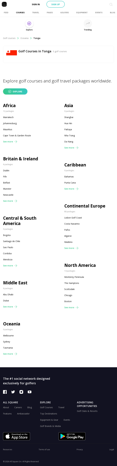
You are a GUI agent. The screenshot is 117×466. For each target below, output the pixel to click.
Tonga (36, 38)
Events (67, 419)
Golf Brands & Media (50, 426)
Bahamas (69, 176)
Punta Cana (70, 182)
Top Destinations (48, 413)
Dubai (6, 300)
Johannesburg (10, 123)
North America (80, 265)
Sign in (36, 4)
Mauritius (7, 129)
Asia (68, 105)
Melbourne (8, 335)
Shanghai (68, 117)
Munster (7, 188)
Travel (61, 407)
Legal (111, 449)
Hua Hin (68, 123)
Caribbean (75, 165)
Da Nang (68, 141)
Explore (15, 91)
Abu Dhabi (8, 294)
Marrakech (8, 117)
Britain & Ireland (20, 158)
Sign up (55, 4)
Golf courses (11, 38)
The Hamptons (71, 283)
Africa (9, 105)
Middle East (15, 282)
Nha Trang (69, 135)
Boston (68, 301)
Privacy (80, 449)
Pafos (67, 229)
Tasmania (8, 347)
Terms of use (44, 449)
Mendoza (7, 259)
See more (10, 141)
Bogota (7, 235)
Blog (29, 407)
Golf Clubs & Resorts (87, 411)
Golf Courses (46, 407)
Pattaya (68, 129)
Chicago (68, 295)
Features (7, 413)
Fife (5, 176)
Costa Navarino (72, 223)
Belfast (6, 182)
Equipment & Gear (49, 419)
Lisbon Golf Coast (73, 217)
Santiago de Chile (11, 241)
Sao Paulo (8, 247)
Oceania (26, 38)
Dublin (6, 170)
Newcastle (8, 194)
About (6, 407)
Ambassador (23, 413)
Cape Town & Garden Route (17, 135)
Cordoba (7, 253)
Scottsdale (69, 289)
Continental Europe (84, 206)
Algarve (68, 235)
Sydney (6, 341)
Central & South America (19, 220)
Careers (18, 407)
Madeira (68, 242)
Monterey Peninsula (74, 277)
